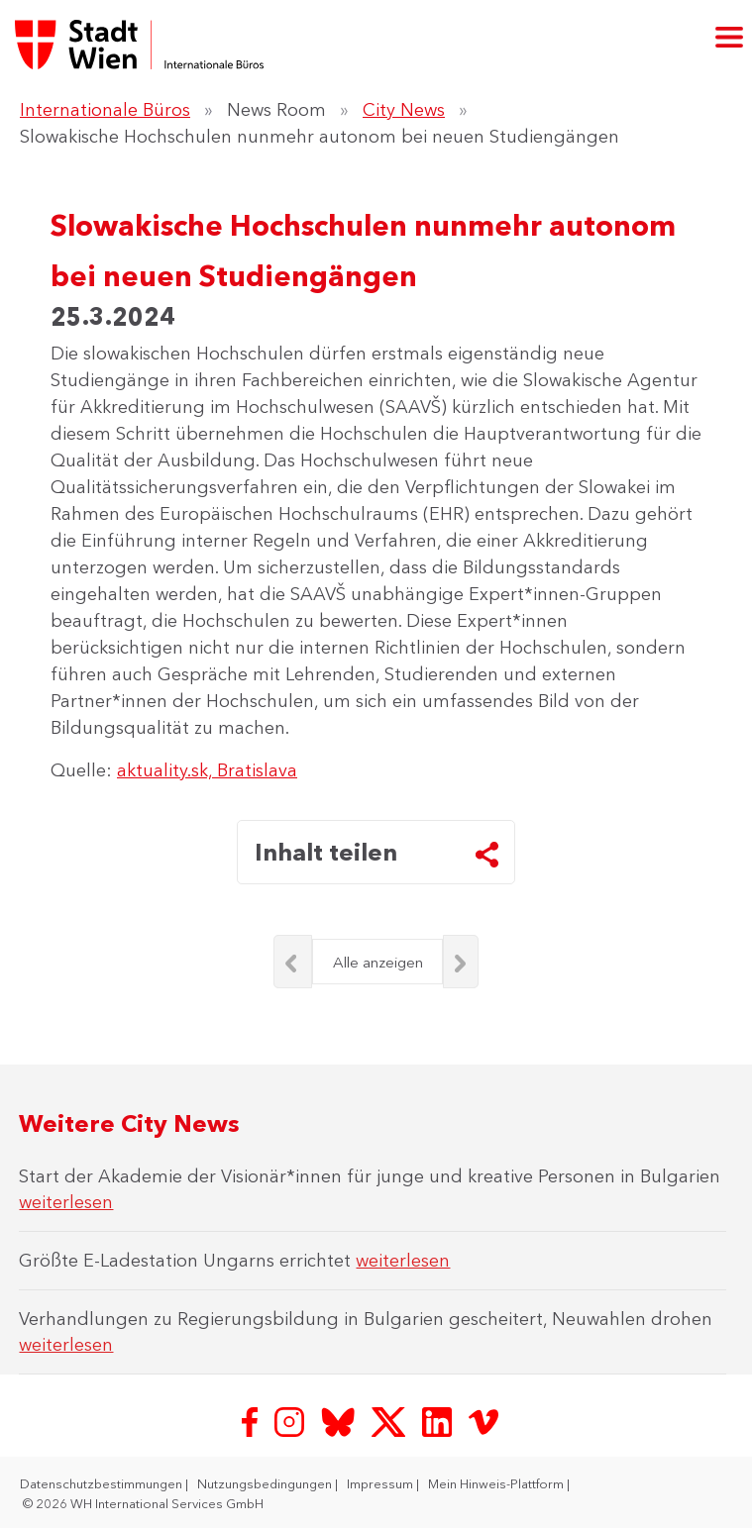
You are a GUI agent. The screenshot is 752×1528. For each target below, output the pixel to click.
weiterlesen (66, 1202)
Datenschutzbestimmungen (102, 1483)
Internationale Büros (105, 110)
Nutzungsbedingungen (266, 1483)
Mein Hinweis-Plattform (497, 1483)
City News (404, 110)
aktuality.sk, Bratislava (207, 770)
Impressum (381, 1483)
